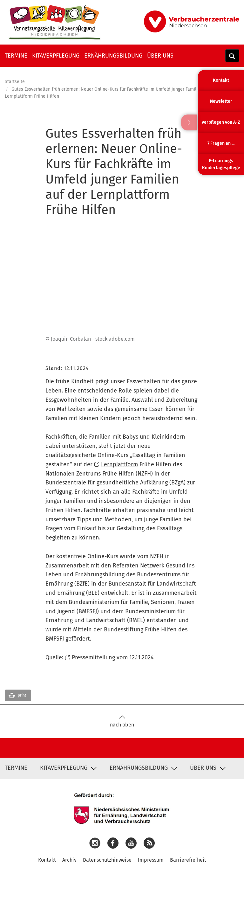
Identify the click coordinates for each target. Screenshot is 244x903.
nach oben (122, 721)
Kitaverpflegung (55, 55)
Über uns (160, 55)
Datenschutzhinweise (107, 860)
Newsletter (221, 101)
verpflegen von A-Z (221, 122)
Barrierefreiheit (188, 860)
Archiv (69, 860)
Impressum (151, 860)
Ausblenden (189, 122)
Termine (16, 55)
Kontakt (47, 860)
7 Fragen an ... (220, 143)
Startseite (15, 81)
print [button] (22, 695)
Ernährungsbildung (113, 55)
